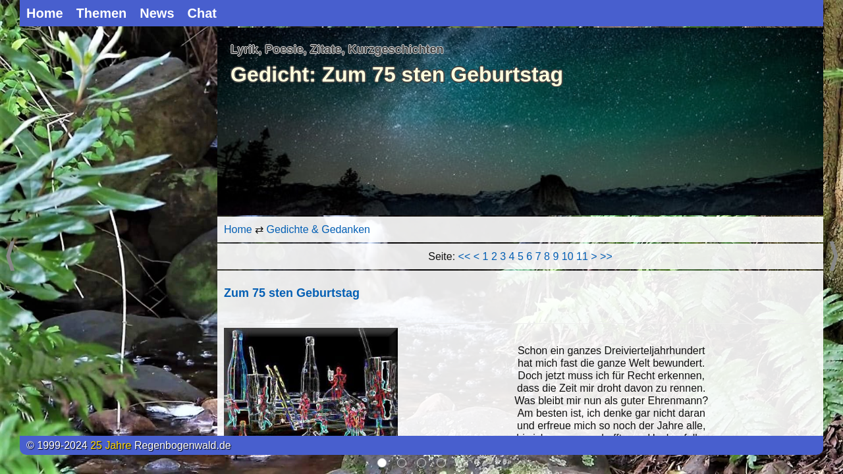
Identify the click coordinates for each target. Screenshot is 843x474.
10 (568, 256)
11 (582, 256)
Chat (202, 13)
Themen (101, 13)
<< (464, 256)
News (157, 13)
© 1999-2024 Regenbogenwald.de (128, 445)
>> (606, 256)
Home (44, 13)
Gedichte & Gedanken (318, 229)
